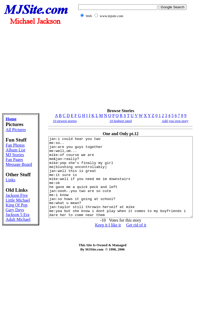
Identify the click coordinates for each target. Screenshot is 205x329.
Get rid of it (127, 241)
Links (10, 215)
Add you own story (174, 121)
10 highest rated (112, 121)
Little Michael (12, 249)
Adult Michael (12, 287)
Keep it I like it (99, 241)
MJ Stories (11, 177)
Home (11, 119)
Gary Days (10, 268)
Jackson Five (12, 239)
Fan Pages (14, 184)
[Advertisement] (131, 66)
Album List (11, 168)
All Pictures (12, 132)
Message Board (13, 192)
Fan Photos (11, 158)
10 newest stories (48, 121)
